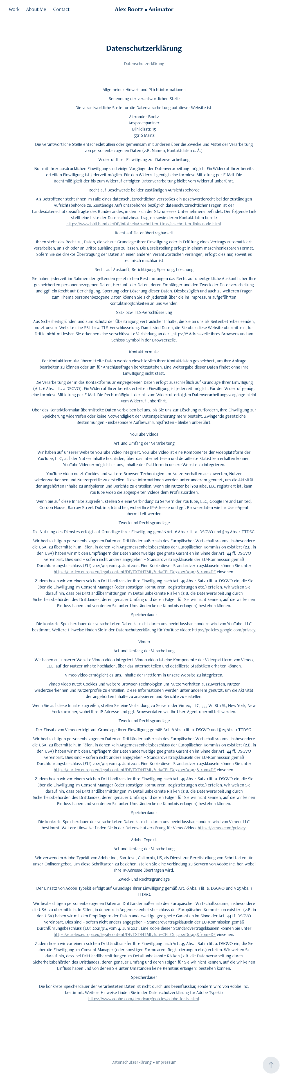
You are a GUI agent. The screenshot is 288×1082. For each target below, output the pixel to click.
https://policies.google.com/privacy (223, 630)
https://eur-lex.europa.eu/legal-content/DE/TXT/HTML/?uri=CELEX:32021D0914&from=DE (135, 572)
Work (14, 9)
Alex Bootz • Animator (144, 9)
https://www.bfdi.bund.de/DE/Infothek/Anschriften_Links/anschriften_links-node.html (143, 224)
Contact (61, 9)
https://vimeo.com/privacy (221, 828)
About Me (36, 9)
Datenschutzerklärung (131, 1062)
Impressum (166, 1062)
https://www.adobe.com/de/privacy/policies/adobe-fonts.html (143, 999)
